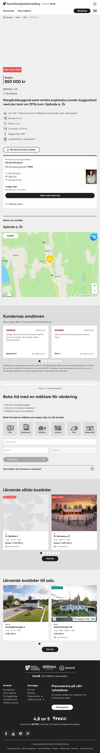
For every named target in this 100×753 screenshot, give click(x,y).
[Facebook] (6, 734)
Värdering (82, 11)
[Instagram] (20, 734)
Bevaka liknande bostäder (21, 149)
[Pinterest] (28, 734)
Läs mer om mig (15, 180)
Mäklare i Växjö (16, 204)
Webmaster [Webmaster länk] (65, 748)
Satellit (10, 235)
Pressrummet (33, 696)
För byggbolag (10, 696)
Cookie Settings (86, 748)
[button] (95, 10)
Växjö (18, 17)
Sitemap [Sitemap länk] (75, 748)
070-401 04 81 (14, 173)
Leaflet (75, 296)
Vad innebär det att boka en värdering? (22, 469)
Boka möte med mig (50, 195)
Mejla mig (12, 176)
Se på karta (11, 93)
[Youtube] (13, 734)
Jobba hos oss (34, 699)
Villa (25, 17)
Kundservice (8, 689)
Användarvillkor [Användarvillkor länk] (44, 748)
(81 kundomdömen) (18, 167)
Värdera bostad (10, 702)
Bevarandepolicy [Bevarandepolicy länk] (29, 748)
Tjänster (31, 693)
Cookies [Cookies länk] (55, 748)
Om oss (31, 689)
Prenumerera (62, 707)
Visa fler (50, 558)
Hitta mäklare (9, 693)
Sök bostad (8, 11)
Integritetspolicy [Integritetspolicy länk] (14, 748)
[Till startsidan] (29, 3)
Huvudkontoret (10, 699)
